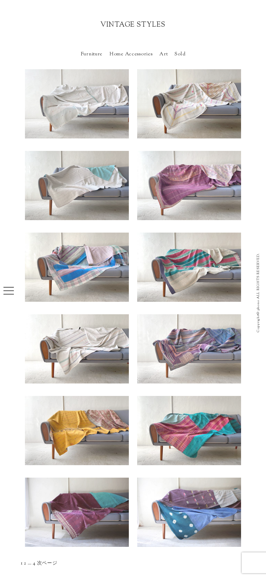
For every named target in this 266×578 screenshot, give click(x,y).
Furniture (92, 54)
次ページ (47, 563)
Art (163, 54)
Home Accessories (130, 54)
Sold (180, 54)
